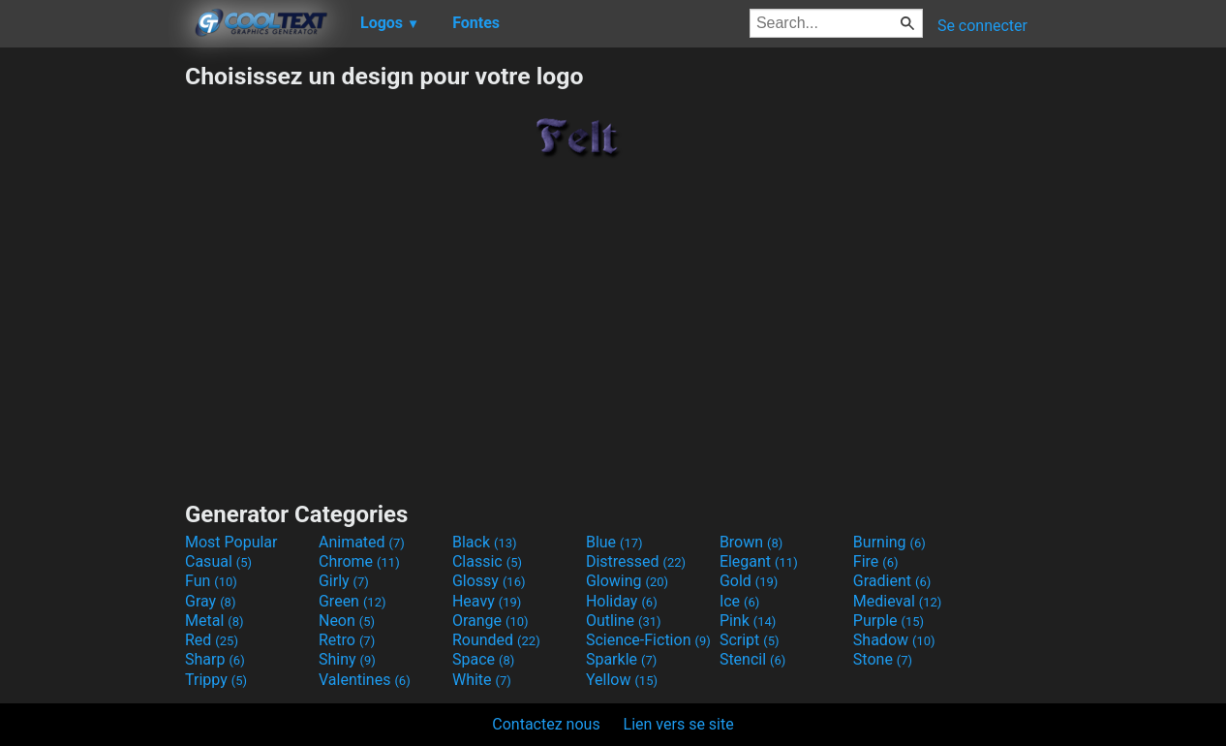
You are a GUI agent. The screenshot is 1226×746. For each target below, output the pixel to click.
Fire (876, 561)
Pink (748, 620)
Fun (211, 581)
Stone (882, 659)
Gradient (892, 581)
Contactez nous (545, 724)
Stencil (752, 659)
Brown (751, 542)
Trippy (216, 679)
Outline (623, 620)
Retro (347, 640)
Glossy (489, 581)
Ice (739, 601)
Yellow (622, 679)
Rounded (496, 640)
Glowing (627, 581)
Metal (214, 620)
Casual (218, 561)
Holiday (622, 601)
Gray (210, 601)
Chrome (359, 561)
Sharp (215, 659)
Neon (347, 620)
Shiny (347, 659)
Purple (888, 620)
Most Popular (231, 542)
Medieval (897, 601)
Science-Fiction (648, 640)
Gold (749, 581)
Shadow (894, 640)
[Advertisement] (92, 352)
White (481, 679)
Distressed (636, 561)
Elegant (759, 561)
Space (483, 659)
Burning (889, 542)
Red (211, 640)
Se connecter (982, 25)
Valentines (365, 679)
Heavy (486, 601)
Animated (362, 542)
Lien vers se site (679, 724)
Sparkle (621, 659)
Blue (614, 542)
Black (484, 542)
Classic (487, 561)
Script (750, 640)
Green (352, 601)
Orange (490, 620)
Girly (344, 581)
